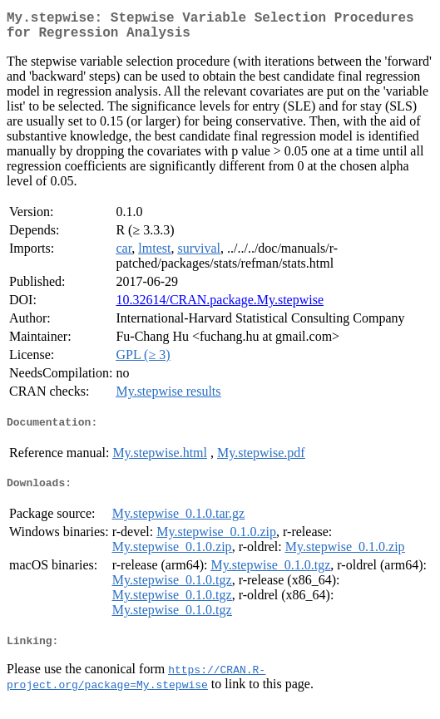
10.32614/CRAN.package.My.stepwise (220, 306)
